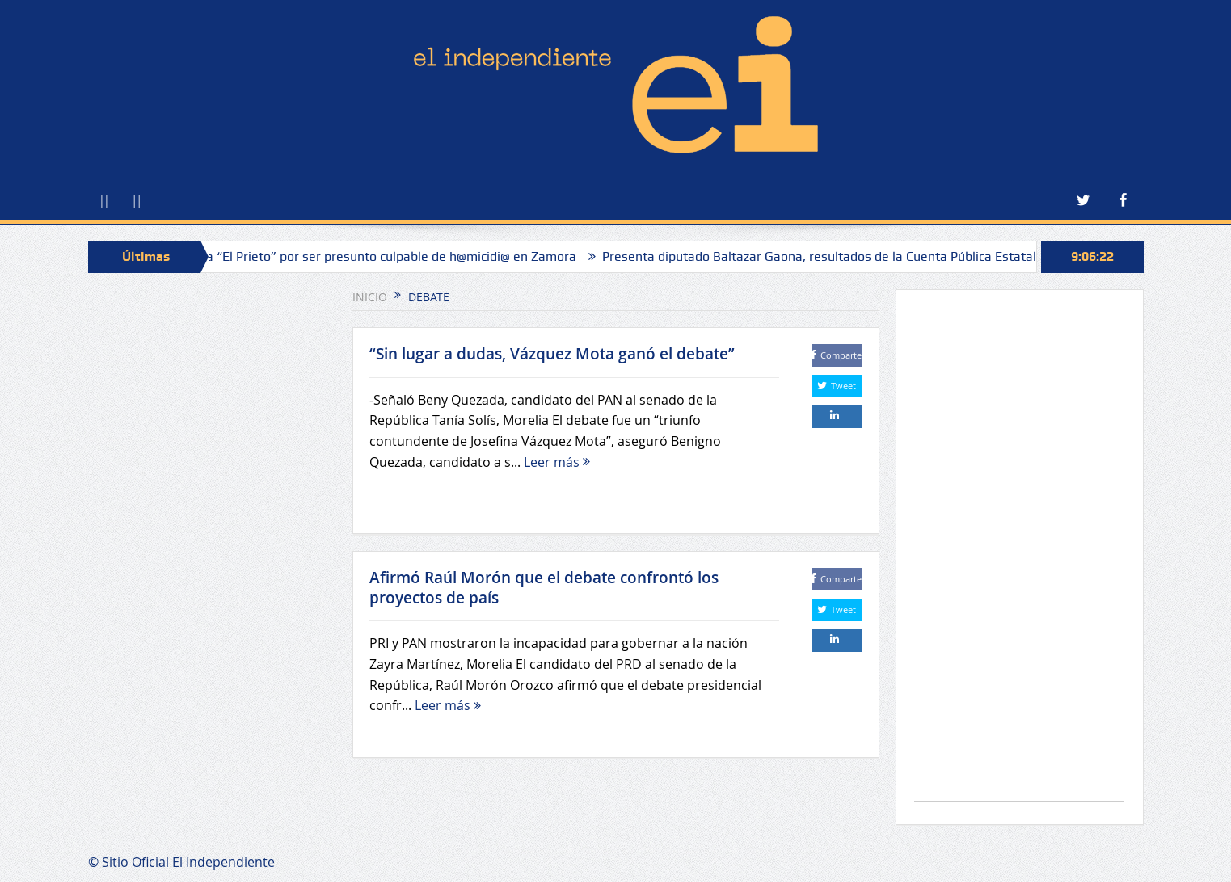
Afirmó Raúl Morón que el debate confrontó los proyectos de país (544, 587)
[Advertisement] (1019, 553)
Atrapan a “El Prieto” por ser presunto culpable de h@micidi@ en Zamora (372, 256)
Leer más (557, 462)
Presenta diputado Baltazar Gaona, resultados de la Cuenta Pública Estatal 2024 (842, 256)
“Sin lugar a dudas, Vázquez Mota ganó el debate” (552, 353)
